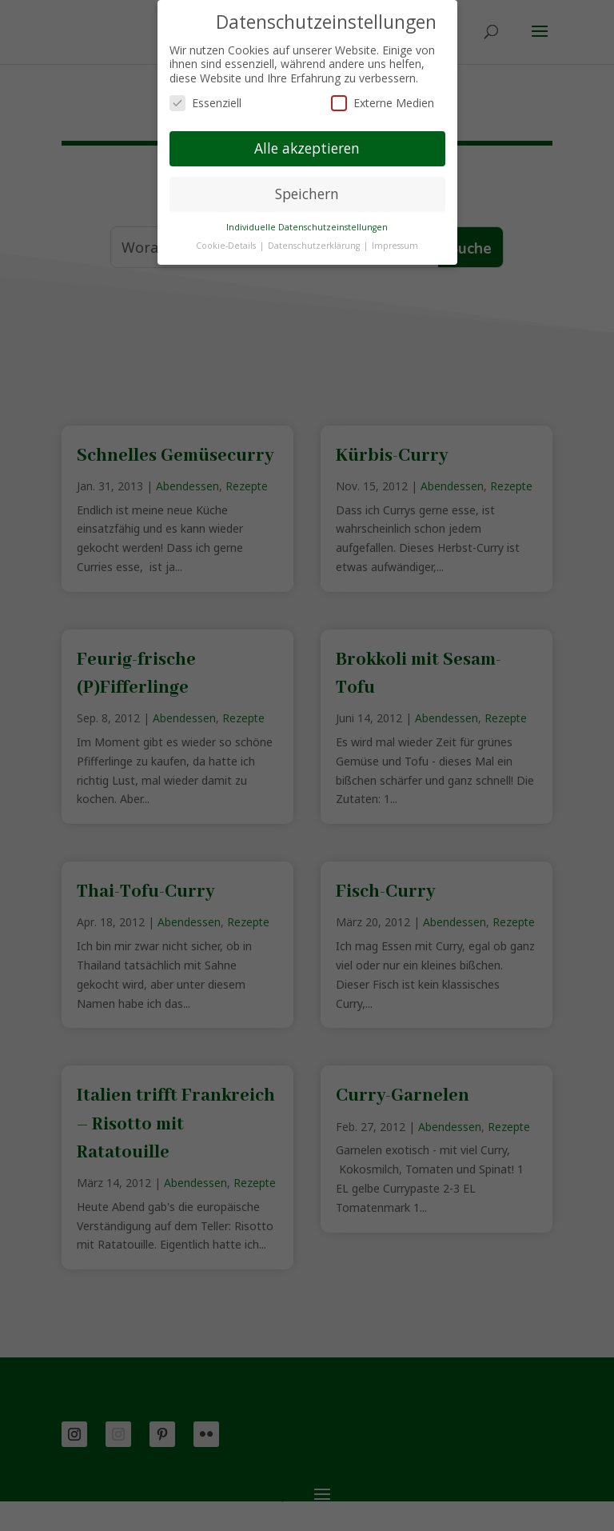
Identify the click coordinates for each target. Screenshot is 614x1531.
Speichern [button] (307, 193)
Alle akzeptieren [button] (307, 148)
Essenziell (205, 102)
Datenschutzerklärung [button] (315, 245)
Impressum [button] (395, 245)
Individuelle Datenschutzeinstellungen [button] (307, 227)
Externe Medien (382, 102)
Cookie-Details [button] (227, 245)
